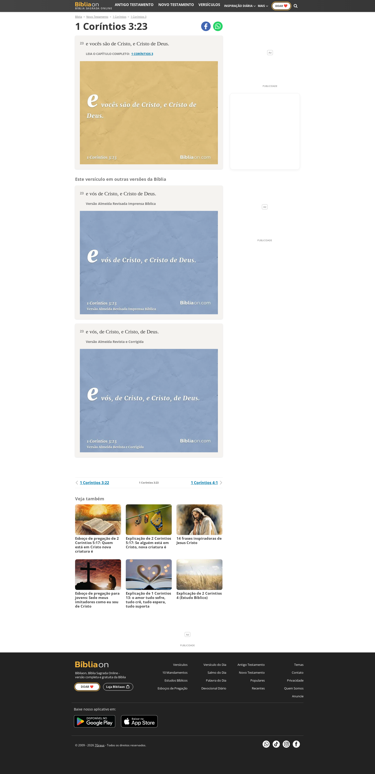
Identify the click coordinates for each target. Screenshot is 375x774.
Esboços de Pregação (173, 688)
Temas (298, 664)
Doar (281, 6)
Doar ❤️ (87, 687)
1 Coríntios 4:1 (207, 482)
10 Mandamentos (175, 672)
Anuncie (297, 696)
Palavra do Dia (216, 680)
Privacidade (295, 680)
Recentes (258, 688)
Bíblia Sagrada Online (93, 6)
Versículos (212, 6)
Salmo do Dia (217, 672)
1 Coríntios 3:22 (92, 482)
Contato (297, 672)
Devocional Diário (213, 688)
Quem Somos (293, 688)
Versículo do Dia (215, 664)
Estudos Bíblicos (176, 680)
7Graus (100, 745)
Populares (257, 680)
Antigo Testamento (151, 6)
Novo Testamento (184, 6)
